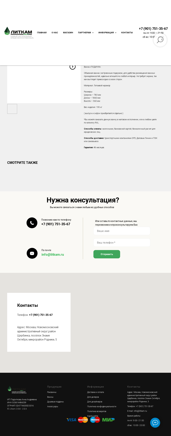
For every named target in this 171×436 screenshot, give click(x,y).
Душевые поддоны (55, 402)
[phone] (121, 242)
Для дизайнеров (94, 402)
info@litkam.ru (53, 255)
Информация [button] (106, 32)
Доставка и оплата (95, 392)
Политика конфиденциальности (101, 406)
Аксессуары (52, 406)
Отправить (107, 254)
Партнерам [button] (84, 32)
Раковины (51, 392)
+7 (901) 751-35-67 (153, 29)
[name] (121, 231)
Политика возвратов (96, 411)
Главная (42, 32)
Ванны (50, 397)
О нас (55, 32)
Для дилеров (93, 397)
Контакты (127, 32)
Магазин (68, 32)
